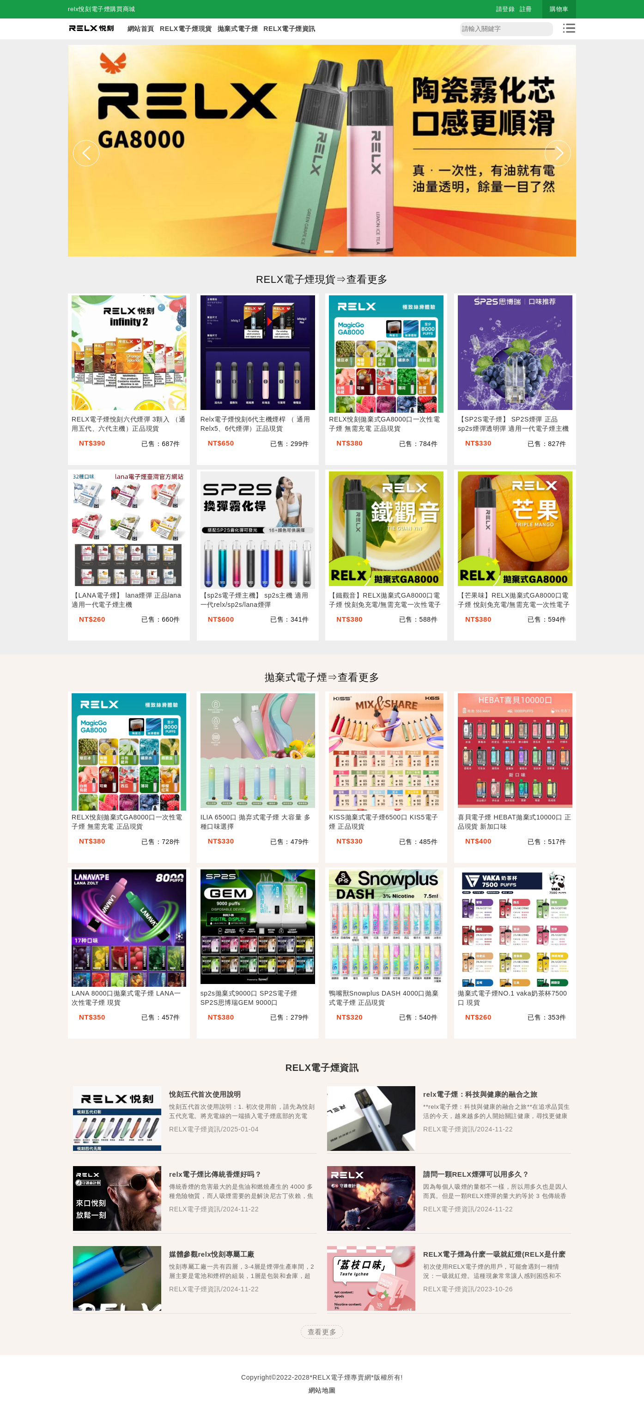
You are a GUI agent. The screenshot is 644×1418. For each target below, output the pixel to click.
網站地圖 (322, 1390)
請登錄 (505, 9)
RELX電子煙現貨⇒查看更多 (322, 279)
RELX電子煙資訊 (289, 28)
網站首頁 (141, 28)
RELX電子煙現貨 (186, 28)
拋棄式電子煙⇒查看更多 (322, 677)
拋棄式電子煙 (238, 28)
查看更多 (322, 1332)
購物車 (559, 9)
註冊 (526, 9)
